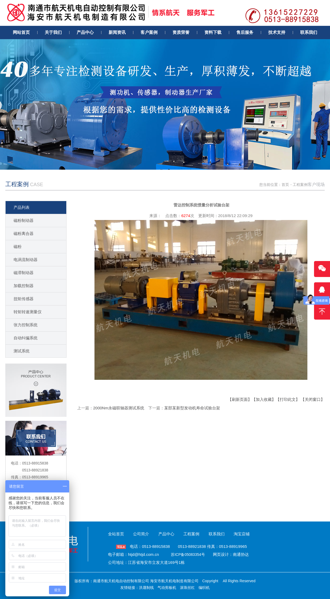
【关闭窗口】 (313, 399)
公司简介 (141, 534)
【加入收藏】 (264, 399)
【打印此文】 (288, 399)
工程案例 (300, 184)
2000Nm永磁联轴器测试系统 (118, 408)
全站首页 (116, 534)
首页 (285, 184)
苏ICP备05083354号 (188, 554)
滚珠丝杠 (187, 587)
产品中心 (166, 534)
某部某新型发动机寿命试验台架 (192, 408)
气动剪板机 (167, 587)
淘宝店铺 (242, 534)
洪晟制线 (146, 587)
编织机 (204, 587)
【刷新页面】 (240, 399)
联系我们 (217, 534)
